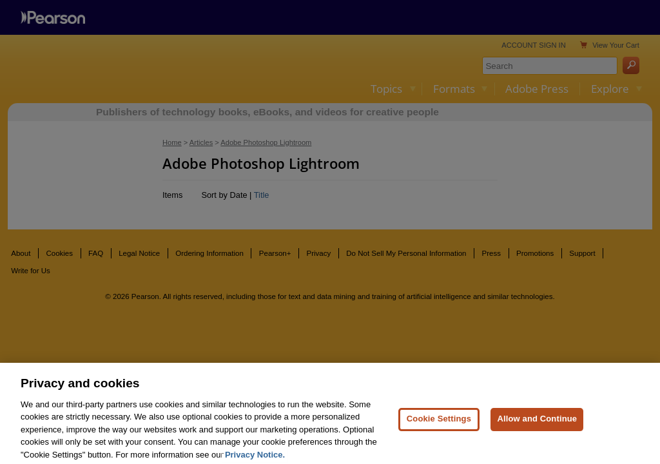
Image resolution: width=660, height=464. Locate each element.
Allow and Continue (537, 427)
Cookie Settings (439, 427)
